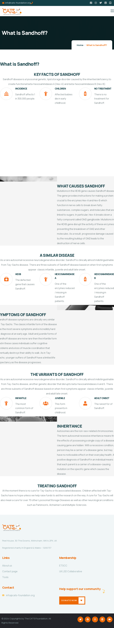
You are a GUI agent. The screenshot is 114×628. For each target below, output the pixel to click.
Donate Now (69, 600)
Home (80, 45)
